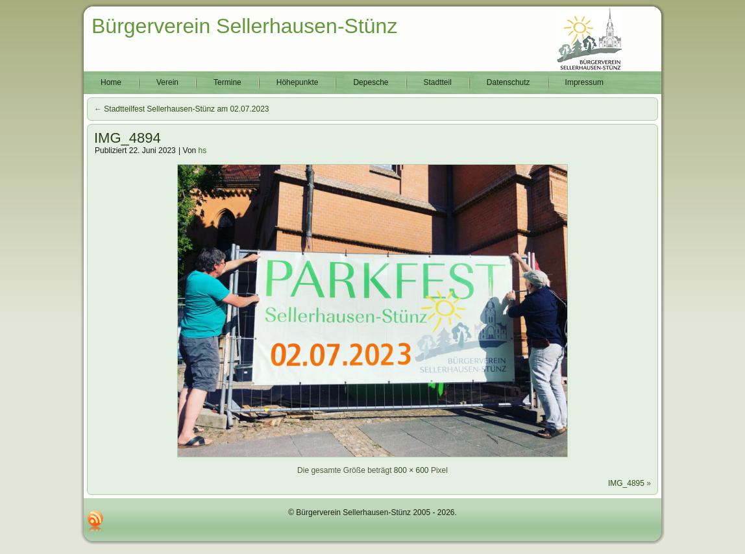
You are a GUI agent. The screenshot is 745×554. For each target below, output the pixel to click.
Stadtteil (438, 82)
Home (111, 82)
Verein (167, 82)
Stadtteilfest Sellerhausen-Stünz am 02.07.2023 (181, 109)
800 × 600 (411, 470)
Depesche (370, 82)
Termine (227, 82)
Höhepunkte (297, 82)
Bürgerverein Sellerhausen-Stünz (244, 26)
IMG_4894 (127, 138)
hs (203, 150)
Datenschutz (508, 82)
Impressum (584, 82)
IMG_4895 (626, 483)
